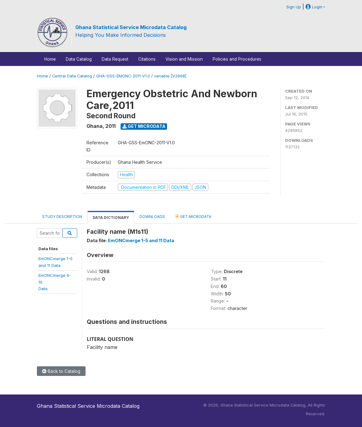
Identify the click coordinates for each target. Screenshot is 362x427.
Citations (147, 59)
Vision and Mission (184, 59)
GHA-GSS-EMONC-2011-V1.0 (123, 76)
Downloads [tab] (152, 216)
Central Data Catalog (72, 76)
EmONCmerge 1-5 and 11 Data (141, 240)
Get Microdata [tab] (193, 216)
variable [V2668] (170, 76)
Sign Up (293, 7)
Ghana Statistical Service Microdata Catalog (131, 27)
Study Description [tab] (62, 216)
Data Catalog (79, 59)
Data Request (115, 59)
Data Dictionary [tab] (111, 217)
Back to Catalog (61, 371)
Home (50, 59)
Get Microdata (144, 126)
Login (314, 7)
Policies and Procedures (237, 59)
